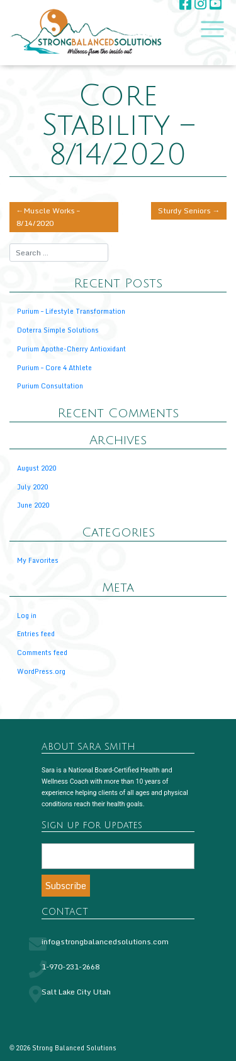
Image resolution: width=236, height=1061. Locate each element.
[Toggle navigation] (210, 29)
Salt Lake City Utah (76, 992)
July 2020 (32, 486)
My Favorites (38, 560)
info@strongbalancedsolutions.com (105, 941)
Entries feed (36, 633)
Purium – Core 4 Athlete (54, 367)
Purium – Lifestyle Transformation (71, 311)
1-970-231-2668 (70, 967)
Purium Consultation (50, 385)
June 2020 (33, 504)
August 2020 (36, 467)
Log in (27, 615)
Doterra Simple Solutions (58, 329)
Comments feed (42, 652)
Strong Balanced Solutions (74, 1048)
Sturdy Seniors (184, 210)
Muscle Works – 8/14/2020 (48, 217)
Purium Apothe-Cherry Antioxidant (71, 348)
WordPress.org (41, 671)
